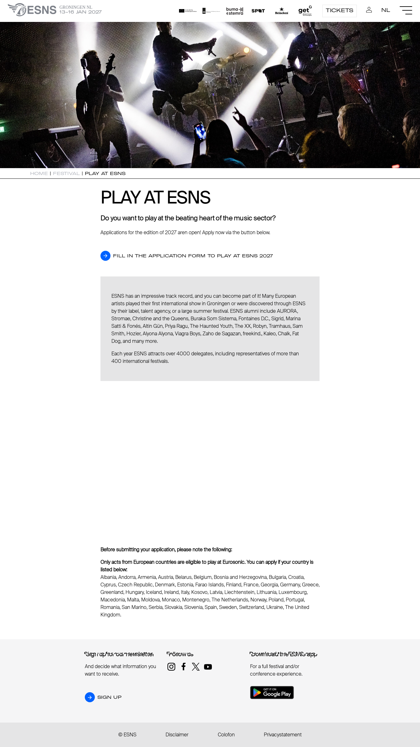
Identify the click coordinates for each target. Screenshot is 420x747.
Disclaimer (177, 734)
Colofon (226, 734)
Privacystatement (283, 734)
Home (39, 173)
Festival (66, 173)
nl (385, 10)
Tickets (339, 10)
